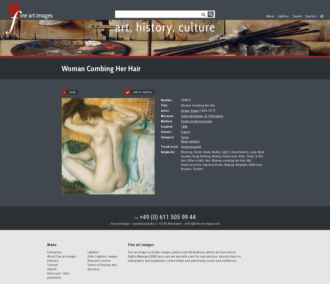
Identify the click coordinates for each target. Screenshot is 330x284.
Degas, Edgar (190, 110)
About (270, 16)
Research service (99, 260)
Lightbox (284, 16)
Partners (53, 260)
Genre (185, 137)
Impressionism (191, 146)
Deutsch (311, 16)
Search (297, 16)
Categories (54, 252)
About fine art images (62, 256)
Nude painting (190, 141)
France (185, 132)
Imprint (52, 269)
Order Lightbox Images (102, 256)
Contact (52, 265)
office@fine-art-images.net (202, 223)
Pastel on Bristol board (196, 121)
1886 (184, 126)
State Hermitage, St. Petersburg (202, 116)
